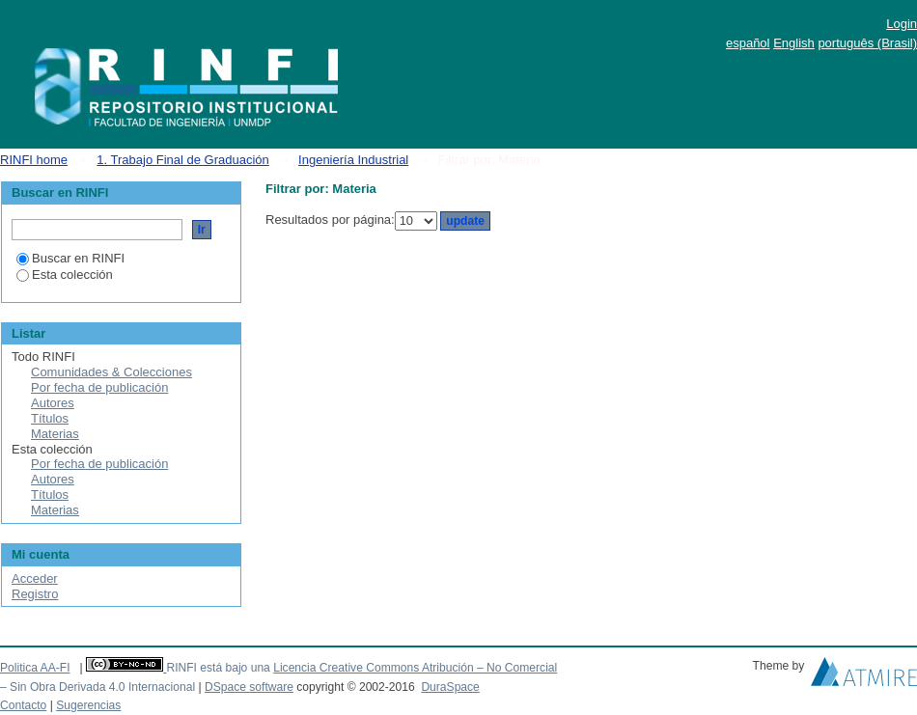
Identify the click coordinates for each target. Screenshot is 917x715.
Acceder (35, 578)
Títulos (50, 418)
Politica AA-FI (35, 667)
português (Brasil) (867, 43)
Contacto (23, 705)
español (748, 43)
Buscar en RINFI (70, 258)
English (794, 43)
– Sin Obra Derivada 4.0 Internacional (97, 687)
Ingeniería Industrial (353, 159)
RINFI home (34, 159)
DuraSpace (450, 687)
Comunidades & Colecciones (111, 372)
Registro (35, 594)
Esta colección (64, 274)
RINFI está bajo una (217, 667)
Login (901, 23)
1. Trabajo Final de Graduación (183, 159)
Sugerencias (88, 705)
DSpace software (249, 687)
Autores (52, 403)
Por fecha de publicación (99, 387)
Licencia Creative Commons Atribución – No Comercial (415, 667)
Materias (55, 433)
